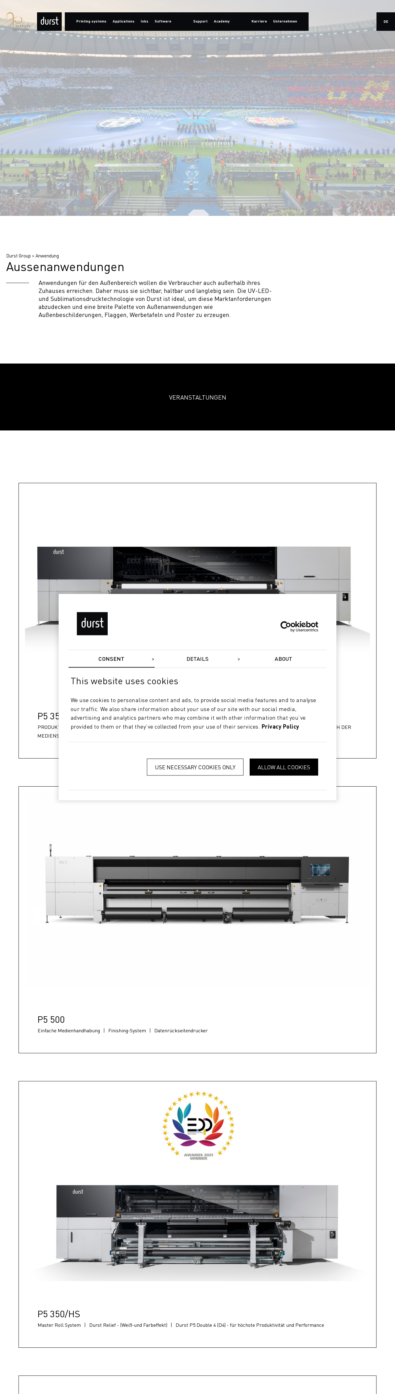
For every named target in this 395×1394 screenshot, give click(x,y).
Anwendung (47, 256)
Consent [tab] (111, 659)
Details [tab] (197, 659)
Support (200, 21)
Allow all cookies (284, 767)
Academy (222, 21)
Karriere (259, 21)
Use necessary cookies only (195, 767)
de (386, 22)
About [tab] (283, 659)
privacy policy (280, 727)
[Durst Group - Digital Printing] (49, 21)
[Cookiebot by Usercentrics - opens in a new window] (291, 626)
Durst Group (18, 256)
